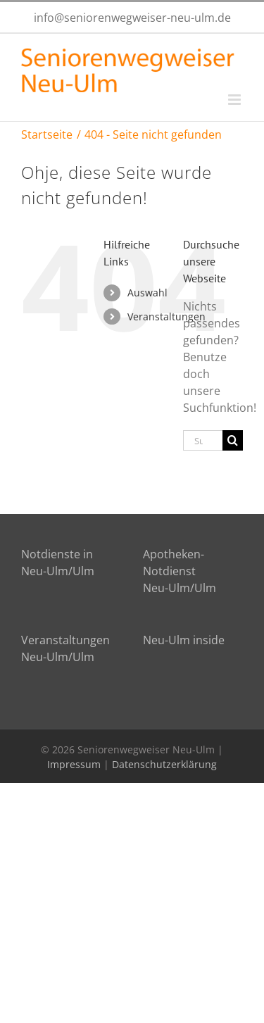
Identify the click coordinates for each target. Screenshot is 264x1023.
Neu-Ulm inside (184, 640)
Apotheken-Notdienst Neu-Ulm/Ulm (179, 571)
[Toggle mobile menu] (235, 99)
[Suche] (232, 440)
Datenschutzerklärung (164, 764)
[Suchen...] (202, 440)
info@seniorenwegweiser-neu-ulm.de (132, 17)
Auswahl (147, 292)
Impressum (74, 764)
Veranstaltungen (166, 316)
